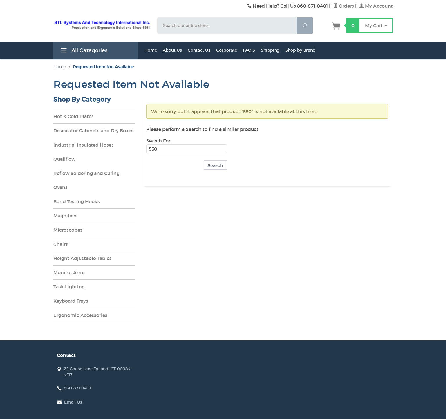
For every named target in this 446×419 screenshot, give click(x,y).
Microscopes (67, 230)
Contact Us (199, 50)
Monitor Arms (69, 272)
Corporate (226, 50)
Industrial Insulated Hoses (83, 145)
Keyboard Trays (70, 301)
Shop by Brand (300, 50)
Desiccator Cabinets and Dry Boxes (93, 130)
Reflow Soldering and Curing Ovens (86, 180)
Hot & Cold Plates (73, 116)
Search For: (158, 141)
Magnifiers (65, 215)
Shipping (270, 50)
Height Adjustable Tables (82, 258)
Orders (343, 6)
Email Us (73, 402)
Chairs (60, 244)
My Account (376, 6)
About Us (172, 50)
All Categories (83, 51)
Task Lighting (69, 287)
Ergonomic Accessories (80, 315)
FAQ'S (249, 50)
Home (151, 50)
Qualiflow (64, 159)
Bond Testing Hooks (76, 201)
